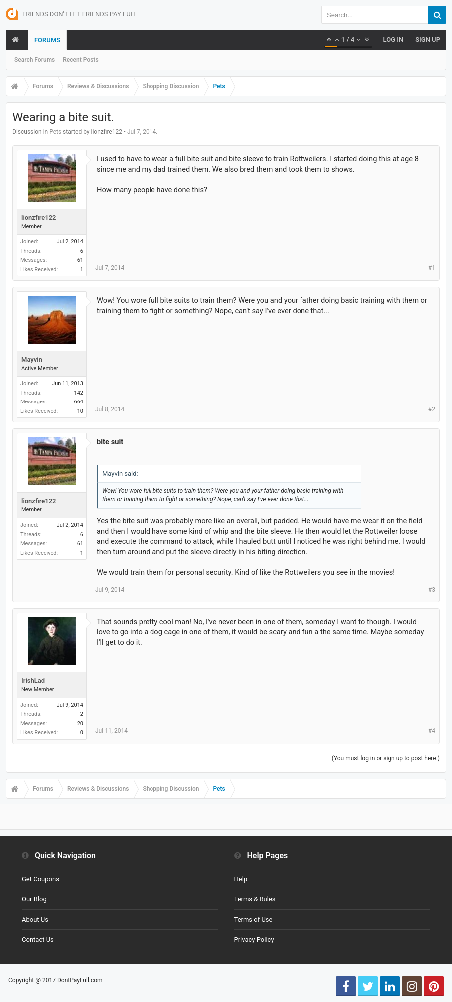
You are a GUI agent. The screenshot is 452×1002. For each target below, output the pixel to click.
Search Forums (34, 59)
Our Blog (34, 899)
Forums (47, 40)
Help (241, 879)
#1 (431, 267)
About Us (35, 919)
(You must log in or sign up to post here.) (386, 758)
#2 (431, 409)
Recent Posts (80, 59)
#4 (431, 730)
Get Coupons (40, 879)
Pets (55, 131)
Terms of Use (253, 919)
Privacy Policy (254, 939)
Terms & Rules (255, 899)
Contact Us (38, 939)
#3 (431, 589)
